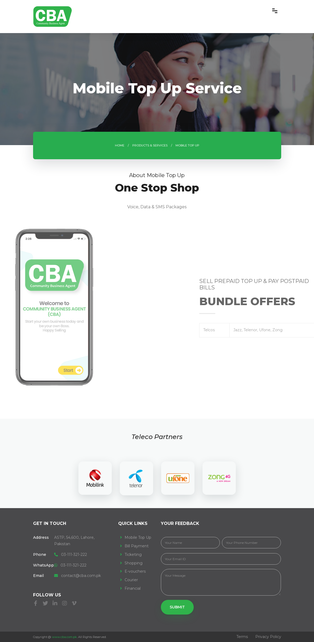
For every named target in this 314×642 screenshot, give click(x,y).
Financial (133, 588)
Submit (177, 607)
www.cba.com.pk (64, 637)
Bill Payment (137, 546)
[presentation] (7, 401)
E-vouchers (135, 571)
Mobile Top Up (138, 537)
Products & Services (150, 145)
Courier (131, 579)
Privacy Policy (268, 636)
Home (119, 145)
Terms (242, 636)
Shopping (133, 563)
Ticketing (133, 554)
